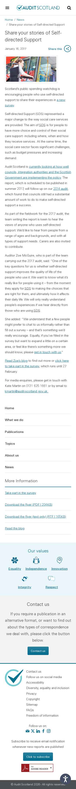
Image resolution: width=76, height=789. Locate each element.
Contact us (38, 651)
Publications (14, 431)
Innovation (59, 568)
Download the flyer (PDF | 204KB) (28, 504)
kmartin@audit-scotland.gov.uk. (26, 391)
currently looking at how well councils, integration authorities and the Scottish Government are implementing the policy (38, 171)
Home (9, 19)
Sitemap (32, 704)
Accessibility (35, 682)
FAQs (30, 710)
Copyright (33, 699)
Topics (10, 443)
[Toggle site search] (69, 7)
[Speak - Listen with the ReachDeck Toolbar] (65, 779)
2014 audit (60, 189)
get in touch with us (47, 352)
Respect (52, 587)
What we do (14, 420)
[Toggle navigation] (7, 7)
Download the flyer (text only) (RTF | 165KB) (35, 516)
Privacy (31, 693)
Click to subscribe (38, 757)
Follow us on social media (44, 677)
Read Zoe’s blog (16, 361)
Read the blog (15, 528)
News (20, 19)
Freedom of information (42, 715)
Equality (15, 568)
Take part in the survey (20, 493)
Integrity (24, 587)
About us (12, 455)
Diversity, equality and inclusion (47, 688)
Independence (36, 568)
